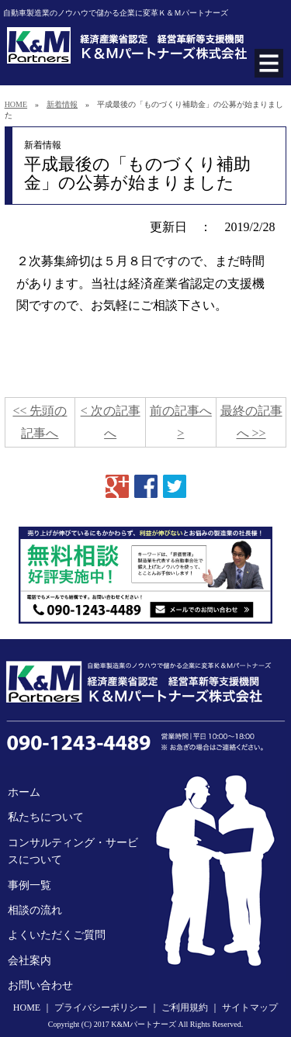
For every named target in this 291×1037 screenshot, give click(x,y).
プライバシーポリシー (100, 1007)
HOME (16, 104)
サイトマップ (250, 1007)
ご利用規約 (184, 1007)
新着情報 (62, 104)
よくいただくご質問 (57, 935)
